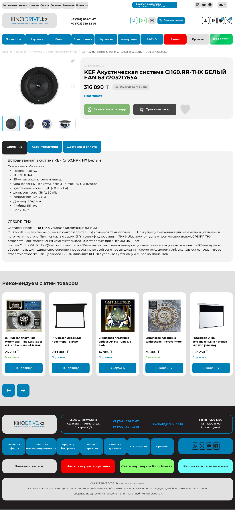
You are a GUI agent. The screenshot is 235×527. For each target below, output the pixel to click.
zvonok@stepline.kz (168, 424)
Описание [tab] (14, 146)
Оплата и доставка (115, 446)
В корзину (24, 368)
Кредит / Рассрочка (68, 446)
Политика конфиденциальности (41, 446)
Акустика (36, 39)
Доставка (55, 5)
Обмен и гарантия (91, 446)
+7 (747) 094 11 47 (83, 19)
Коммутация (129, 39)
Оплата (44, 5)
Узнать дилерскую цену (130, 86)
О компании (10, 5)
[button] (73, 61)
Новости (34, 5)
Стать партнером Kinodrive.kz (147, 466)
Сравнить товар (154, 109)
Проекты (198, 39)
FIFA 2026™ (221, 39)
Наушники (106, 39)
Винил (59, 39)
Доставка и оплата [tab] (82, 146)
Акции (23, 5)
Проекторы (13, 39)
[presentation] (8, 390)
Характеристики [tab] (45, 146)
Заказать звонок (171, 20)
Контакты (82, 5)
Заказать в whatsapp (107, 109)
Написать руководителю (88, 466)
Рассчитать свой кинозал (205, 466)
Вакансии (69, 5)
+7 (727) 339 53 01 (83, 23)
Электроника (83, 39)
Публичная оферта (13, 446)
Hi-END (152, 39)
